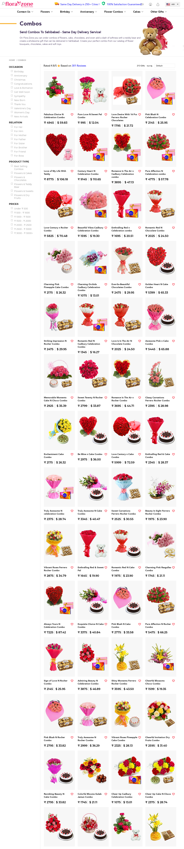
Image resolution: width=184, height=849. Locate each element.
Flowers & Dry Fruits (22, 196)
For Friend (20, 151)
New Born (19, 100)
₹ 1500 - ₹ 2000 (22, 220)
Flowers (47, 12)
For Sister (19, 143)
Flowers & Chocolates (20, 179)
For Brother (20, 147)
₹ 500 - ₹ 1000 (22, 212)
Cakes (138, 12)
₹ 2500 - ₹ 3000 (22, 229)
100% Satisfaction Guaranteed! (124, 4)
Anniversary (88, 12)
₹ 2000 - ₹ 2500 (22, 225)
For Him (18, 131)
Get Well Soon (22, 92)
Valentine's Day (22, 108)
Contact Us (25, 12)
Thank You (19, 104)
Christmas (19, 79)
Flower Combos (115, 12)
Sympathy (19, 96)
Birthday (66, 12)
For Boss (19, 155)
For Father (20, 139)
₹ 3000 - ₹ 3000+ (23, 233)
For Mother (20, 135)
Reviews (79, 65)
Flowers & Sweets (23, 191)
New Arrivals (21, 116)
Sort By (149, 66)
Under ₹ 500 (21, 208)
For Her (18, 127)
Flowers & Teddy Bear (23, 185)
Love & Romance (23, 88)
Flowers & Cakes (23, 173)
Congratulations (23, 83)
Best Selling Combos (20, 168)
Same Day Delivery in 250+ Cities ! (79, 4)
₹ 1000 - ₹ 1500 (22, 216)
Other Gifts (159, 12)
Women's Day (22, 112)
